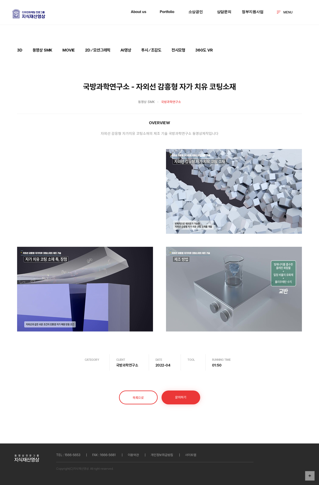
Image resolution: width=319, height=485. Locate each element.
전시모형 (178, 50)
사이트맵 (190, 455)
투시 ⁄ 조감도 (151, 50)
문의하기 (180, 397)
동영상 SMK (42, 50)
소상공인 (195, 12)
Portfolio (167, 12)
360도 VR (204, 50)
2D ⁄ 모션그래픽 (97, 50)
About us (138, 12)
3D (19, 50)
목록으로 (138, 398)
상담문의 (224, 12)
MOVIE (68, 50)
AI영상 (125, 50)
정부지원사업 (252, 12)
